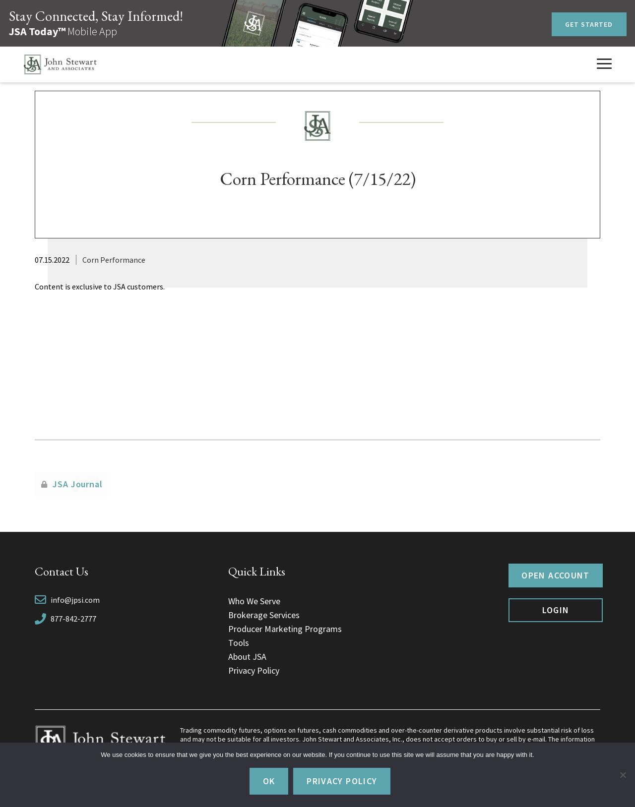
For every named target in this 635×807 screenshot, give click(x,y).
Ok (269, 781)
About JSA (247, 656)
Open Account (555, 575)
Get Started (589, 24)
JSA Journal (78, 484)
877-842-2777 (73, 619)
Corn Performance (113, 260)
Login (556, 610)
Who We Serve (254, 601)
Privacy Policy (253, 670)
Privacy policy (342, 781)
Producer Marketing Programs (285, 628)
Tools (238, 642)
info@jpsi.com (75, 600)
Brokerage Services (264, 615)
